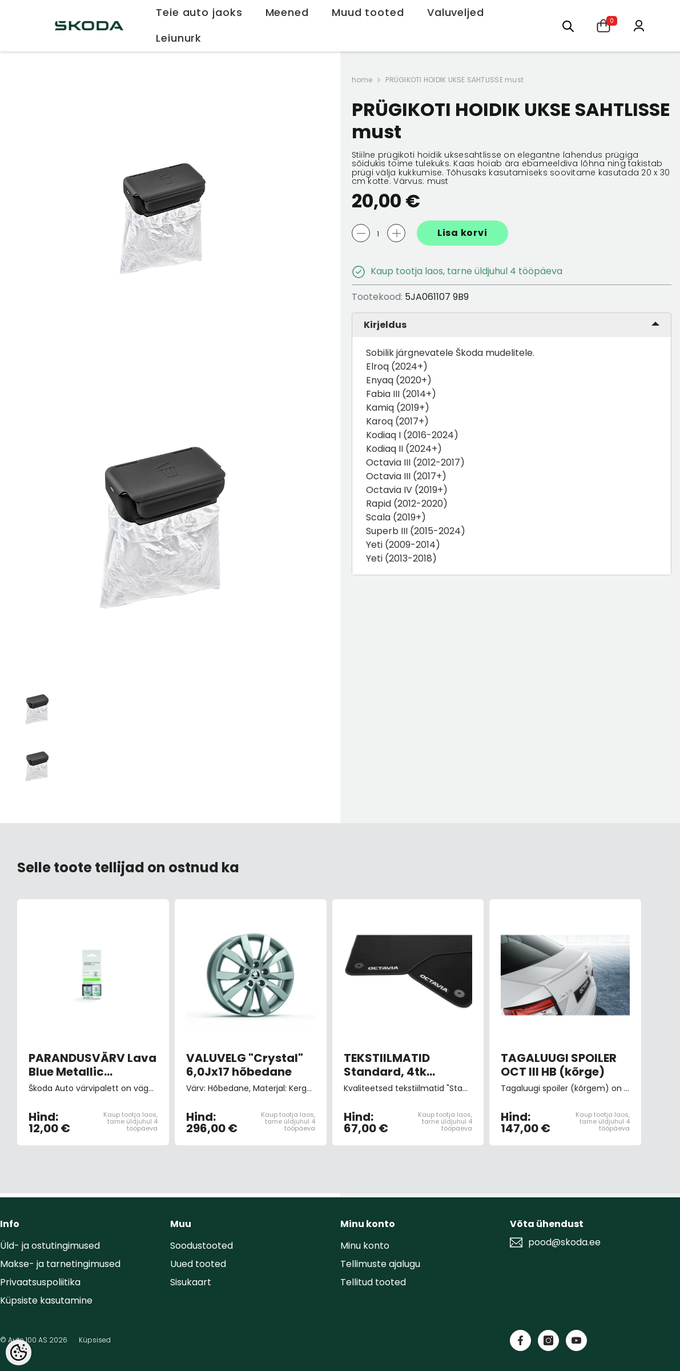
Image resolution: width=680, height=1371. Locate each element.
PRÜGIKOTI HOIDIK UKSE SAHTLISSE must (454, 80)
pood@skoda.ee (564, 1242)
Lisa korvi (462, 232)
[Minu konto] (639, 24)
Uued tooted (198, 1263)
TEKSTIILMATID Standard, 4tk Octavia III (387, 1065)
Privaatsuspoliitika (40, 1282)
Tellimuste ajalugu (380, 1263)
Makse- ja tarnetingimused (60, 1263)
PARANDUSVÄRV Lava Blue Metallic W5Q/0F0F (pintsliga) (92, 1065)
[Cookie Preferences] (18, 1352)
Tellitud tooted (373, 1282)
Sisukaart (190, 1282)
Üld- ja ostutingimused (50, 1245)
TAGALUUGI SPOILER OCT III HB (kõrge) (559, 1065)
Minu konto (364, 1245)
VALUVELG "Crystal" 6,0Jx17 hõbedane (244, 1065)
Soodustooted (201, 1245)
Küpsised (95, 1340)
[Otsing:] (568, 25)
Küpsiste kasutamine (46, 1300)
